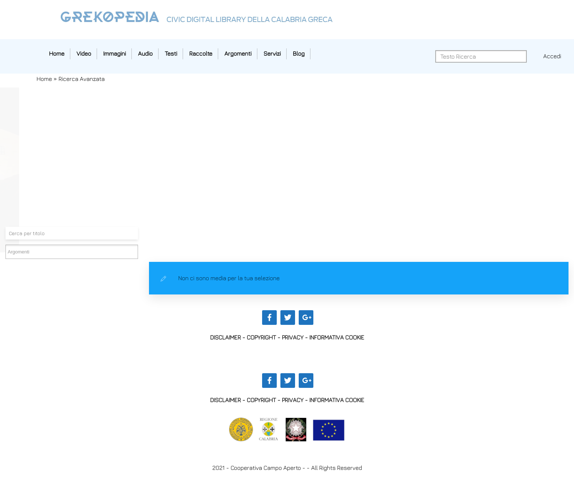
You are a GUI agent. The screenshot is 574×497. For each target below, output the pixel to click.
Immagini (114, 53)
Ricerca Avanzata (82, 78)
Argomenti (237, 53)
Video (84, 53)
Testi (171, 53)
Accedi (552, 56)
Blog (299, 53)
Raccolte (200, 53)
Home (56, 53)
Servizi (272, 53)
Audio (145, 53)
